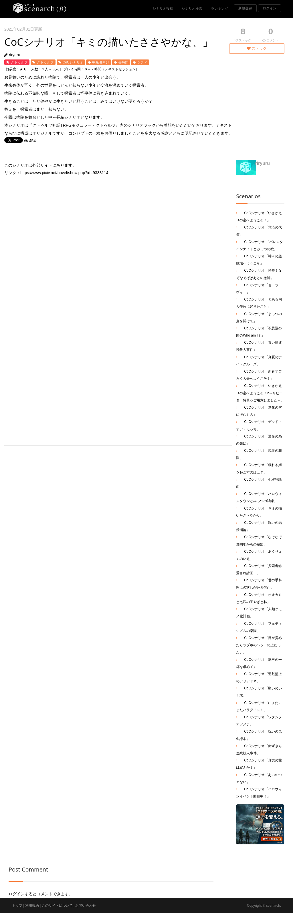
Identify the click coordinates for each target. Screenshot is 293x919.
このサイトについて (57, 906)
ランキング (219, 9)
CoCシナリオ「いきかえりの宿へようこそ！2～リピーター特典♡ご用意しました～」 (260, 393)
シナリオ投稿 (163, 9)
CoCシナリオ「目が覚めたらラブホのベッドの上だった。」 (259, 645)
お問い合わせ (85, 906)
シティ (142, 62)
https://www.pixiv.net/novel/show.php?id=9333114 (64, 172)
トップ (17, 906)
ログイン (269, 8)
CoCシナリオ (73, 62)
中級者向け (100, 62)
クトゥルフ (19, 62)
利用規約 (32, 906)
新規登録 (245, 8)
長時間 (123, 62)
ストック (257, 48)
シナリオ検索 (192, 9)
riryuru (14, 55)
